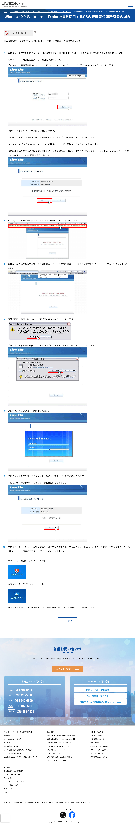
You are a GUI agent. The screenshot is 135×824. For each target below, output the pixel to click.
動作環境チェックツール (99, 757)
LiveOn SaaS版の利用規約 (99, 746)
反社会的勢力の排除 (11, 785)
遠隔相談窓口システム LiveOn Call (59, 743)
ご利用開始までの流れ (98, 739)
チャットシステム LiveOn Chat (58, 746)
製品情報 (50, 732)
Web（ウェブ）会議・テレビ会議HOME (18, 732)
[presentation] (5, 818)
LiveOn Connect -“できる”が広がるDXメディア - (21, 757)
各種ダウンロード (96, 743)
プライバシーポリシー (12, 774)
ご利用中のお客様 (96, 732)
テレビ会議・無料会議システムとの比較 (18, 750)
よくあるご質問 (96, 735)
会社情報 (7, 767)
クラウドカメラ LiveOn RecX (57, 750)
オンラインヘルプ (96, 753)
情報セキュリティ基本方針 (13, 802)
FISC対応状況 (40, 802)
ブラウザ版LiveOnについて (56, 760)
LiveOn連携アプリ (53, 753)
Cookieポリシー (9, 778)
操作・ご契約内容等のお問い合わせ (77, 802)
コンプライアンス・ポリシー (14, 781)
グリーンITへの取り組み (12, 753)
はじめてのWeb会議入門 (12, 739)
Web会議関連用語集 (11, 746)
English (6, 792)
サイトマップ (8, 788)
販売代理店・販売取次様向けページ (16, 771)
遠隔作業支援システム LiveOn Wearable (61, 739)
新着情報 (7, 735)
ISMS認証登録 (29, 802)
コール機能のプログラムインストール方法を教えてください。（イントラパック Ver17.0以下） (40, 12)
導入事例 (7, 743)
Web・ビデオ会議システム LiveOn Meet (61, 735)
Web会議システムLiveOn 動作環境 (59, 757)
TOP (5, 12)
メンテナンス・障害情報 (99, 750)
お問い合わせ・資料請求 (54, 802)
